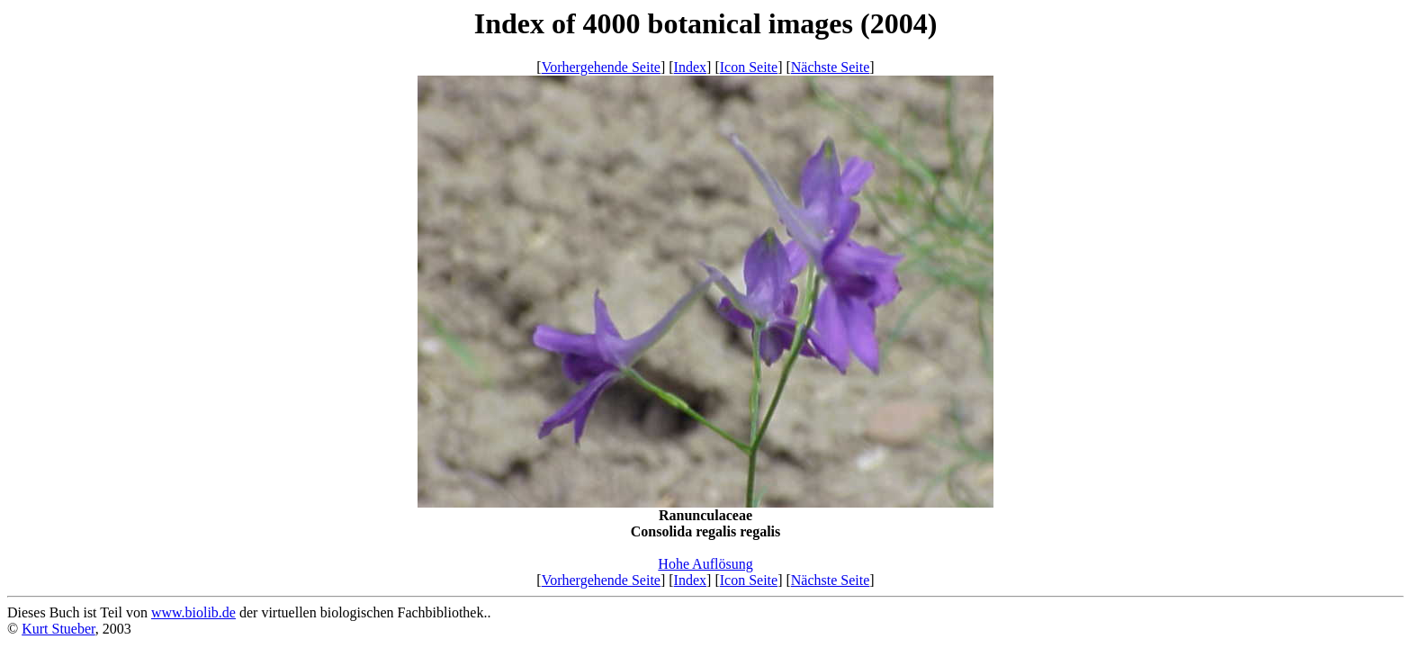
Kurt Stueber (58, 628)
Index (690, 67)
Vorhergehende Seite (601, 67)
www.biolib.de (193, 612)
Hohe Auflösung (705, 564)
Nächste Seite (830, 67)
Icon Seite (748, 67)
